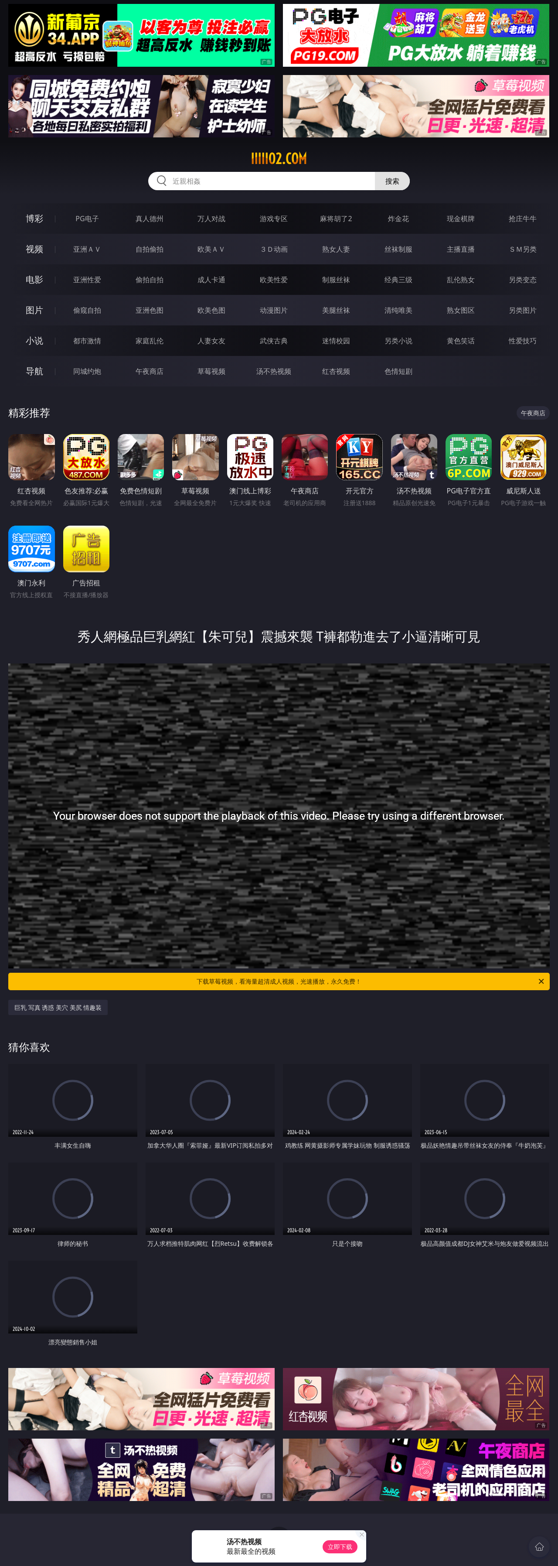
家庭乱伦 (149, 340)
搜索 (392, 181)
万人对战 (211, 218)
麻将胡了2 (336, 218)
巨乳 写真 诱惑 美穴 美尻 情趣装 (58, 1007)
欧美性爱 (274, 279)
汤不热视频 (273, 371)
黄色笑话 (461, 340)
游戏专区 (274, 218)
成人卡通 (211, 279)
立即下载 (340, 1546)
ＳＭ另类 (523, 249)
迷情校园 (336, 340)
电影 (34, 279)
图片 (34, 310)
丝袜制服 (398, 249)
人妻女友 (211, 340)
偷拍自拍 (149, 279)
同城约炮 (87, 371)
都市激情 (87, 340)
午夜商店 (149, 371)
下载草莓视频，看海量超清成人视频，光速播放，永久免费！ (371, 981)
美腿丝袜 (336, 310)
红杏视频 (336, 371)
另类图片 (523, 310)
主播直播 (461, 249)
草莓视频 (211, 371)
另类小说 (398, 340)
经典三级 (398, 279)
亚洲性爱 (87, 279)
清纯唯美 (398, 310)
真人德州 (149, 218)
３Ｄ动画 (274, 249)
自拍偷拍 (149, 249)
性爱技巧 (523, 340)
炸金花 (398, 218)
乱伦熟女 (461, 279)
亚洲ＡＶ (87, 249)
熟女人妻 (336, 249)
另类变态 (523, 279)
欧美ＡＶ (211, 249)
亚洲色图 (149, 310)
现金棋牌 (461, 218)
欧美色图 (211, 310)
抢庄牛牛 (523, 218)
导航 (34, 371)
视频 (34, 249)
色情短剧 (398, 371)
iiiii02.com (279, 159)
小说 (34, 340)
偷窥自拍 (87, 310)
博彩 (34, 218)
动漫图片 (274, 310)
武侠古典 (274, 340)
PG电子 (87, 218)
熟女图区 (461, 310)
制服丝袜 (336, 279)
